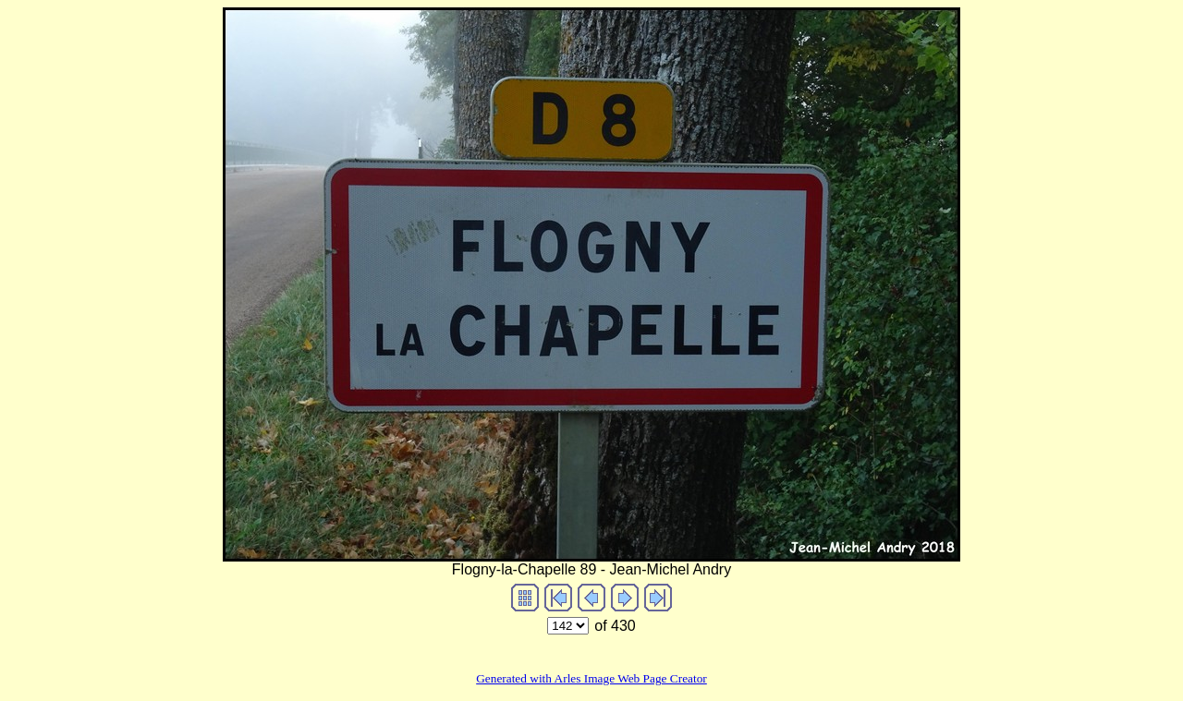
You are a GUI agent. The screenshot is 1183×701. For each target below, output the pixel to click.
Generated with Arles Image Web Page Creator (591, 678)
